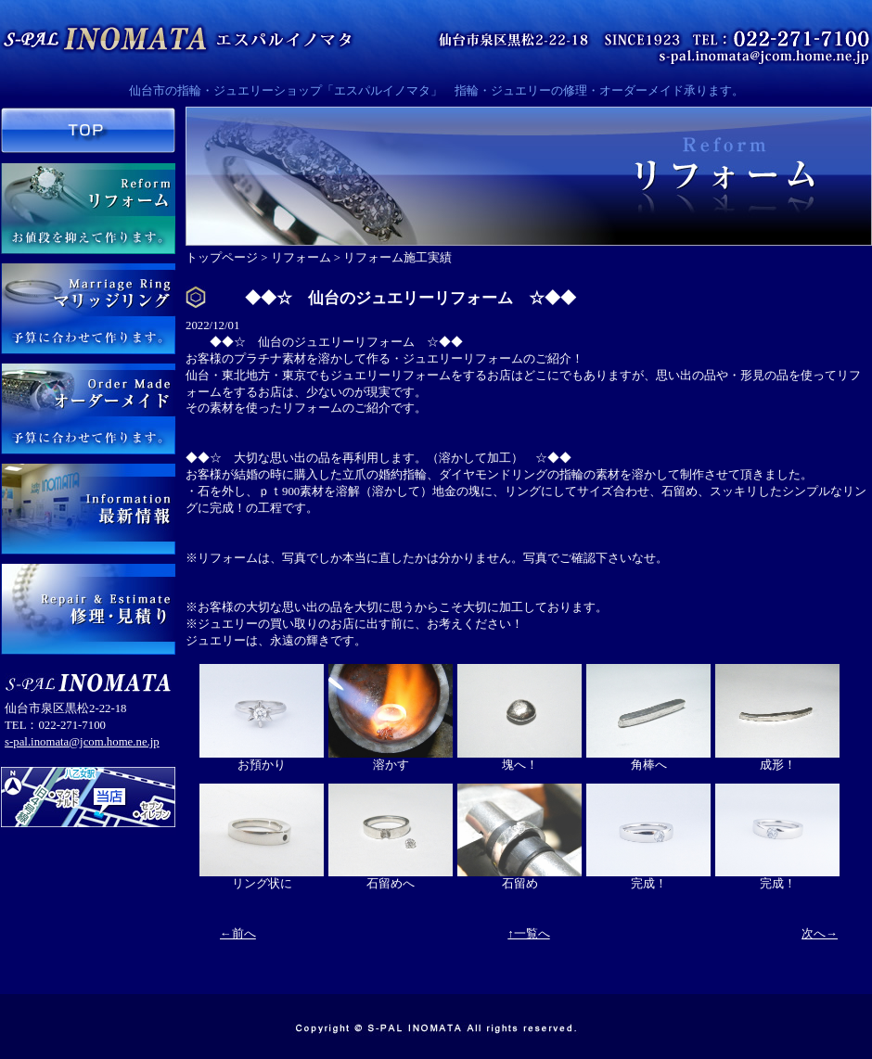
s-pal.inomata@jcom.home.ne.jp (82, 741)
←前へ (238, 933)
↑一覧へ (528, 933)
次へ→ (819, 933)
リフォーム (301, 257)
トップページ (222, 257)
